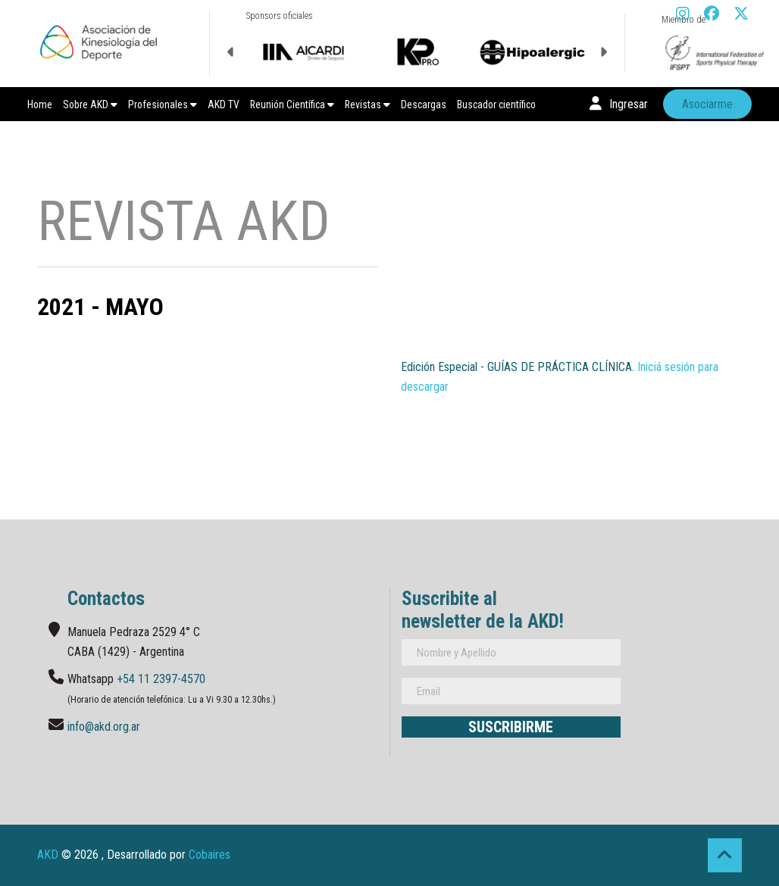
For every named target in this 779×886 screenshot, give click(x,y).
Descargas (423, 104)
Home (39, 104)
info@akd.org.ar (103, 726)
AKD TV (223, 104)
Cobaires (209, 854)
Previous (231, 52)
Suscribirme (510, 727)
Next (603, 52)
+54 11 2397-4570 (161, 679)
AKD (47, 854)
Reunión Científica (292, 104)
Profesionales (162, 104)
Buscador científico (496, 104)
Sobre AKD (90, 104)
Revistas (367, 104)
